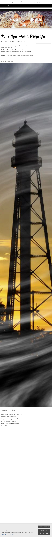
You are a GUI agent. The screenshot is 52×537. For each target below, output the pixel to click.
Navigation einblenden (6, 5)
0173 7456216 (16, 2)
